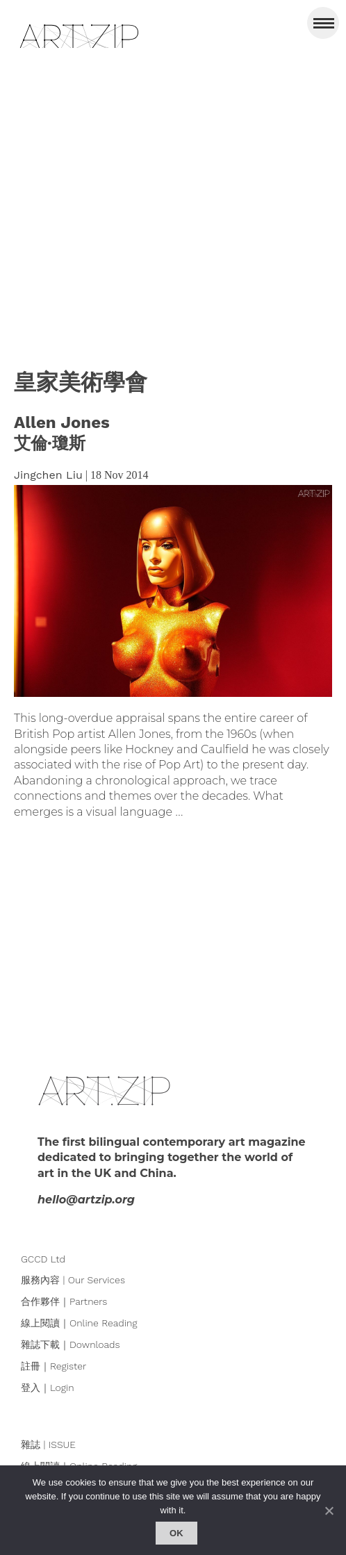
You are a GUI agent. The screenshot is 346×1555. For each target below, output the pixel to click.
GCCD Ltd (43, 1259)
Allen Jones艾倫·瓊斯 (62, 433)
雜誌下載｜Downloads (70, 1344)
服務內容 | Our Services (73, 1279)
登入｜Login (47, 1387)
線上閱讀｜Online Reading (79, 1322)
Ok (176, 1533)
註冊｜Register (53, 1366)
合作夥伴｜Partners (64, 1301)
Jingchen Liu (48, 475)
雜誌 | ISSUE (48, 1444)
